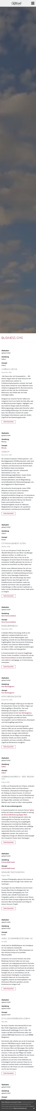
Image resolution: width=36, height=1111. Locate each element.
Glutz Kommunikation (8, 616)
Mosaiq (3, 442)
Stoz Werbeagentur (7, 686)
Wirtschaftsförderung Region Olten (15, 815)
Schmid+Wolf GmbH (8, 862)
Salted (3, 359)
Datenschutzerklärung (19, 1108)
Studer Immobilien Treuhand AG (17, 655)
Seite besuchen (8, 422)
